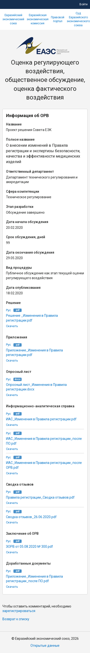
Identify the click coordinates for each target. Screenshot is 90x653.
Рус (8, 310)
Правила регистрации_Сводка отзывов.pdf (40, 497)
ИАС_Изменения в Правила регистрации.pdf (41, 419)
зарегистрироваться (18, 611)
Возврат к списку (15, 619)
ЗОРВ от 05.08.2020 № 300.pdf (29, 546)
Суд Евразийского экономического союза (78, 19)
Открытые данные (45, 645)
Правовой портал (57, 19)
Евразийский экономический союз (13, 19)
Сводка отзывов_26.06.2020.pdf (31, 517)
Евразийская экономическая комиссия (37, 19)
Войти (83, 4)
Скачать (12, 326)
